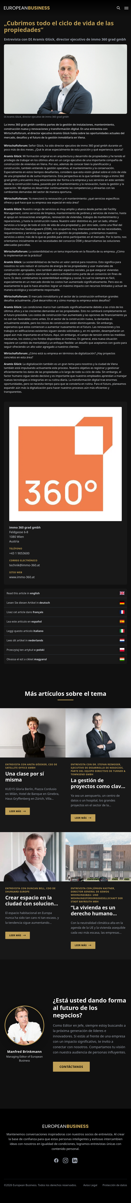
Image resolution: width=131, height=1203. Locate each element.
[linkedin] (74, 1160)
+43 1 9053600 (19, 553)
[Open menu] (124, 8)
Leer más (17, 811)
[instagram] (65, 1160)
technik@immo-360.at (24, 565)
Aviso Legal (90, 1185)
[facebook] (56, 1160)
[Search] (118, 8)
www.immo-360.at (22, 577)
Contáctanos (71, 1067)
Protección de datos (114, 1185)
